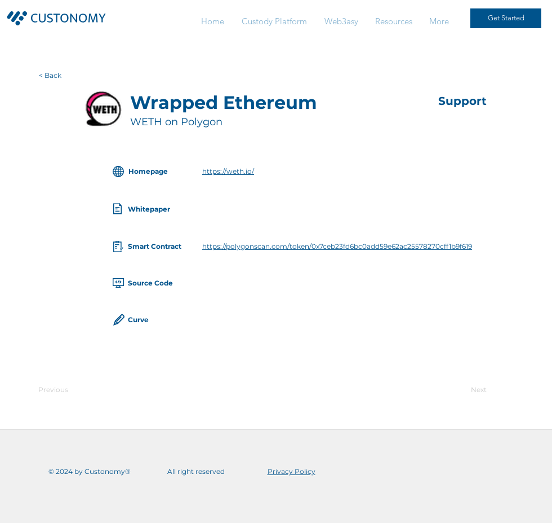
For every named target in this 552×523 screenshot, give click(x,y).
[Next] (458, 390)
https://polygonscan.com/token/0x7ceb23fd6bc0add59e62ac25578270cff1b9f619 (337, 246)
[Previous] (75, 390)
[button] (394, 21)
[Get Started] (505, 18)
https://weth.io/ (228, 171)
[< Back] (65, 75)
